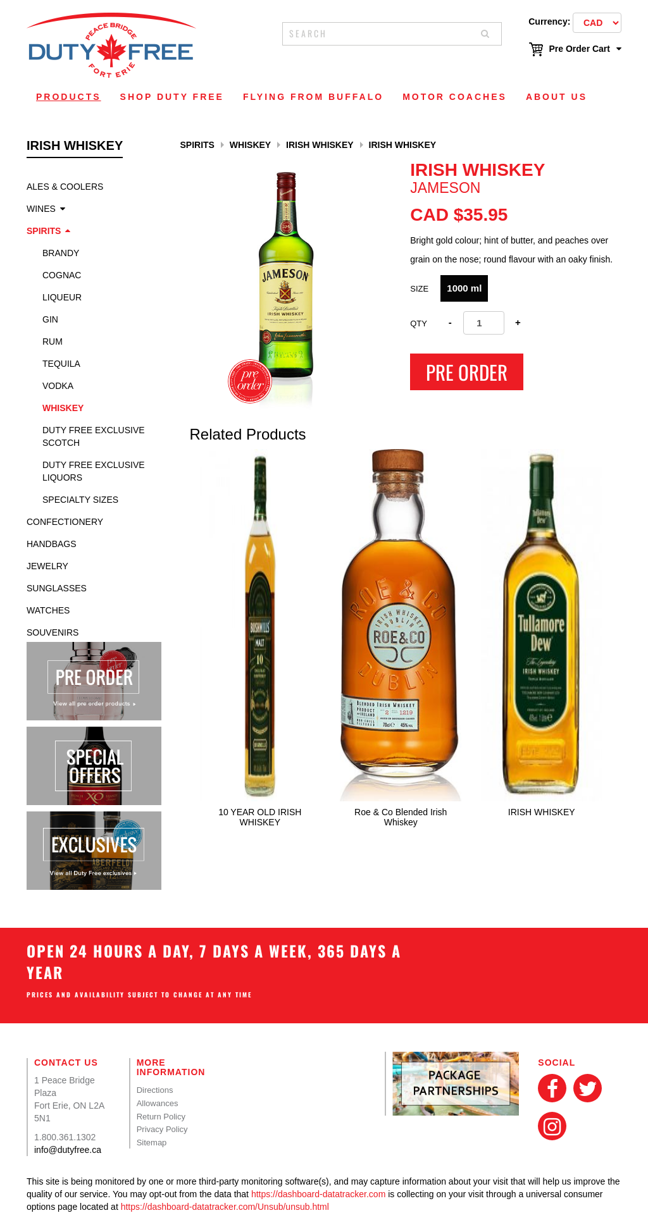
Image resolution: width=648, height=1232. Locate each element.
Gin (50, 319)
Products (68, 97)
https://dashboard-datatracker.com (318, 1194)
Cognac (61, 275)
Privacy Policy (162, 1129)
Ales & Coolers (65, 187)
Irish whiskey (320, 145)
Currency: (549, 21)
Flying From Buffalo (313, 97)
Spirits (44, 231)
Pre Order (467, 371)
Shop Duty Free (172, 97)
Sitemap (152, 1142)
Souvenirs (52, 632)
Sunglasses (57, 588)
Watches (48, 610)
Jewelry (47, 566)
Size (419, 288)
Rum (52, 341)
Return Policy (161, 1116)
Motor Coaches (454, 97)
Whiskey (63, 408)
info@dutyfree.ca (67, 1150)
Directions (155, 1090)
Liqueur (62, 297)
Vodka (57, 386)
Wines (41, 209)
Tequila (61, 364)
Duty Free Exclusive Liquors (93, 471)
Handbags (52, 544)
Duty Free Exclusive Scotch (93, 436)
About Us (556, 97)
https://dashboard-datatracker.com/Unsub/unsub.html (225, 1207)
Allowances (157, 1103)
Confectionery (65, 522)
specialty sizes (80, 500)
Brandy (60, 253)
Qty (418, 323)
